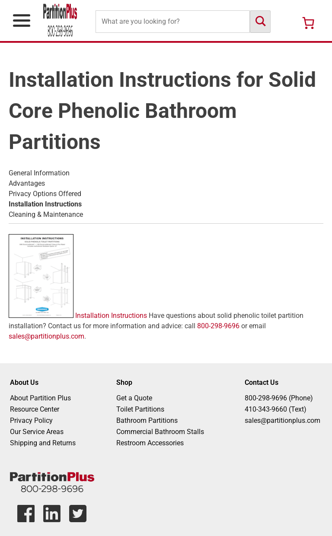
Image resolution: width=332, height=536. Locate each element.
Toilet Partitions (140, 409)
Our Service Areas (37, 432)
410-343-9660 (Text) (275, 409)
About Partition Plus (40, 398)
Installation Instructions (78, 315)
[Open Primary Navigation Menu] (22, 20)
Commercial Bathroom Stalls (160, 432)
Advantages (27, 183)
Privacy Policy (31, 420)
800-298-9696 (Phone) (279, 398)
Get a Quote (134, 398)
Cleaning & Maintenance (46, 214)
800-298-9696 (218, 326)
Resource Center (34, 409)
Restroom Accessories (150, 443)
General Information (39, 173)
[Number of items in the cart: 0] (308, 23)
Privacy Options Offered (45, 194)
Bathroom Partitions (147, 420)
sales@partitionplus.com (46, 336)
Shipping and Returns (43, 443)
